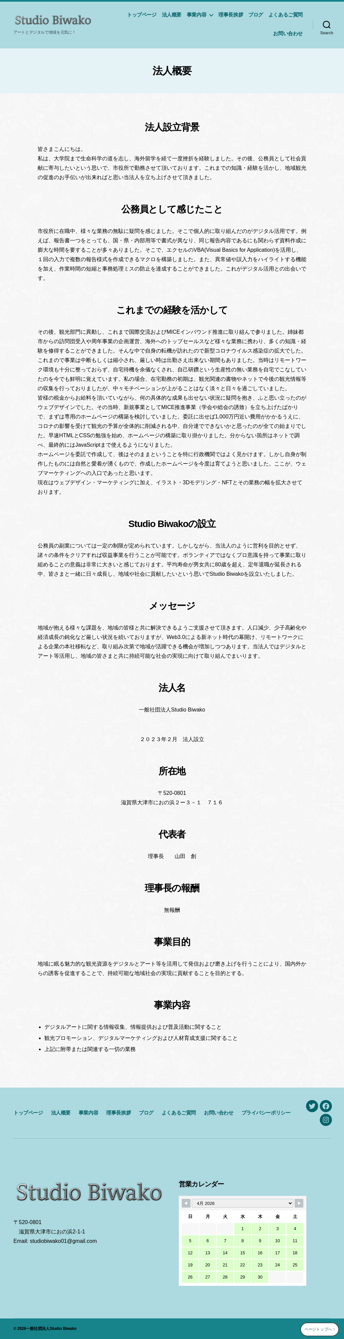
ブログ (255, 14)
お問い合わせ (288, 33)
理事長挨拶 (230, 14)
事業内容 (196, 14)
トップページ (142, 14)
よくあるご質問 (285, 14)
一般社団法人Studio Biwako (51, 1328)
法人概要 (171, 14)
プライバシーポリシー (266, 1112)
